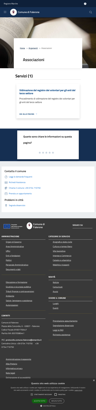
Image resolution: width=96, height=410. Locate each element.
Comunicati (58, 286)
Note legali (10, 372)
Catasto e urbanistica (62, 260)
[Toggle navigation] (5, 11)
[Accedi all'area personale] (85, 3)
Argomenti (33, 48)
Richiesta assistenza (61, 334)
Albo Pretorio (11, 363)
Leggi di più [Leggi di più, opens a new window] (78, 390)
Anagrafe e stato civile (62, 241)
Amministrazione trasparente (18, 359)
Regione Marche (11, 3)
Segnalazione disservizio (63, 325)
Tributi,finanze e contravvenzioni (20, 291)
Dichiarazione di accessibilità (18, 377)
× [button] (94, 380)
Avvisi (55, 291)
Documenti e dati (13, 269)
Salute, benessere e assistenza (19, 300)
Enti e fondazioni (13, 255)
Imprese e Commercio (62, 255)
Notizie (56, 282)
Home (22, 48)
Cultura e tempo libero (62, 246)
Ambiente (10, 295)
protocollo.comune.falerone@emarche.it (24, 339)
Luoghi (56, 303)
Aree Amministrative (15, 246)
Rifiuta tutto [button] (56, 401)
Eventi (55, 308)
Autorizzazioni (12, 305)
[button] (31, 394)
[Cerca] (90, 12)
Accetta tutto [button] (39, 401)
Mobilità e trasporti (61, 264)
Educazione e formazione (16, 282)
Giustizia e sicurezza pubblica (18, 286)
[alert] (48, 394)
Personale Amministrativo (17, 264)
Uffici (8, 251)
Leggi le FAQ (58, 330)
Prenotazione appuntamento (65, 320)
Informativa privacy (14, 368)
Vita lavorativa (59, 251)
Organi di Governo (13, 241)
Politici (9, 260)
